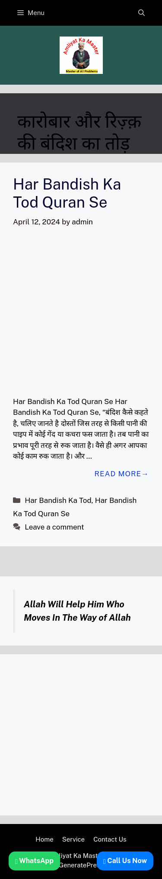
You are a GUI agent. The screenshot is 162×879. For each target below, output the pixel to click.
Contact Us (110, 839)
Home (44, 839)
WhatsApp (34, 861)
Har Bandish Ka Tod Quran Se (67, 193)
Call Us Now (125, 861)
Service (73, 839)
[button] (141, 13)
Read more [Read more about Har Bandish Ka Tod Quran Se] (117, 473)
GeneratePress (81, 865)
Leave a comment (54, 527)
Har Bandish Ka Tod (58, 500)
